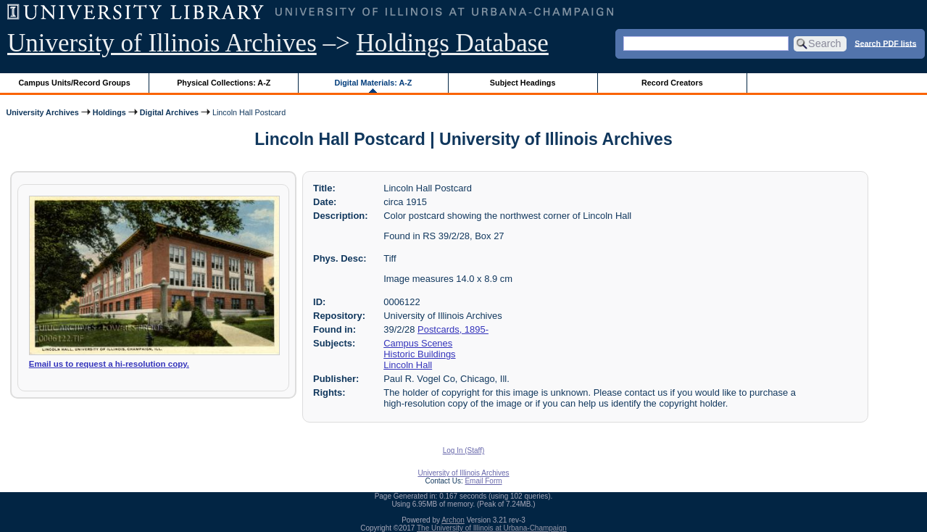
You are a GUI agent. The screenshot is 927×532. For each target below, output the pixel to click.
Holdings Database (453, 43)
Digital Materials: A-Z (373, 82)
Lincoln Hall (407, 364)
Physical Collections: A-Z (223, 82)
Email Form (483, 481)
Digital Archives (169, 112)
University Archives (42, 112)
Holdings (109, 112)
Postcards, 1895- (453, 329)
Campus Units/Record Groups (74, 82)
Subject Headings (523, 82)
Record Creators (672, 82)
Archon (453, 520)
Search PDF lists (885, 42)
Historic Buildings (419, 354)
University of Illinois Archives (162, 43)
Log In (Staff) (464, 450)
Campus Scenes (417, 343)
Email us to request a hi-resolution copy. (109, 363)
